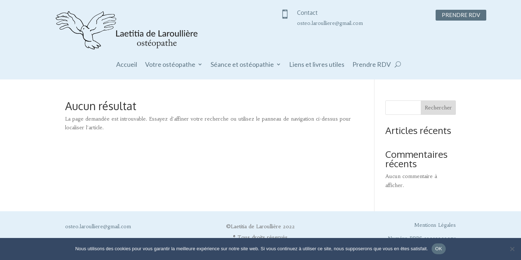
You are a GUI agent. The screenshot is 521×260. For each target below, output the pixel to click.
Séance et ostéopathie (242, 65)
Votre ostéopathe (170, 65)
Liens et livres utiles (316, 65)
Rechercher (438, 107)
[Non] (512, 248)
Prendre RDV (461, 15)
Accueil (126, 65)
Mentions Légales (435, 225)
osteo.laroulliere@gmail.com (330, 23)
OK (438, 248)
